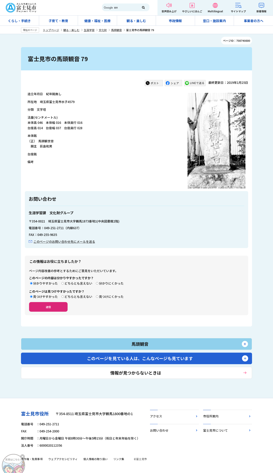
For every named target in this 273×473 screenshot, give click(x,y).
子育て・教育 (58, 20)
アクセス (156, 416)
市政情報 (175, 20)
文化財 (103, 30)
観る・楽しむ (136, 20)
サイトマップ (238, 11)
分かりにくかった (111, 283)
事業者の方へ (253, 20)
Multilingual (215, 11)
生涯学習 (89, 30)
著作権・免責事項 (32, 459)
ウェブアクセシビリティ (63, 459)
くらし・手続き (19, 20)
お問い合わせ (159, 430)
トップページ (51, 30)
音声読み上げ (169, 11)
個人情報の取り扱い (95, 459)
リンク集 (118, 459)
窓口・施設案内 (214, 20)
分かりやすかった (45, 283)
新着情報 (261, 11)
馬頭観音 (116, 30)
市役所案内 (211, 416)
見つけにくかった (111, 296)
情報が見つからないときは (135, 373)
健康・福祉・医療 (97, 20)
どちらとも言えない (78, 283)
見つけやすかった (45, 296)
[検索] (119, 7)
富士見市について (215, 430)
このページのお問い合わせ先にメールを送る (64, 241)
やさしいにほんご (192, 11)
